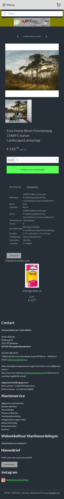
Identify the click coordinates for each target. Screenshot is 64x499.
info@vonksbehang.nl (18, 359)
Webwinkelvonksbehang (17, 479)
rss (58, 493)
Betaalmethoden (9, 406)
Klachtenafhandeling (10, 416)
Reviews (5, 429)
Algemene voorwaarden (12, 403)
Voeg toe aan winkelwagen (33, 169)
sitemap (52, 493)
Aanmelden (9, 464)
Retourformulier (9, 426)
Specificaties (32, 187)
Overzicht (13, 255)
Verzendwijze (7, 409)
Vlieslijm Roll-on (32, 290)
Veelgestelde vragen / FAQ (13, 419)
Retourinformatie (9, 423)
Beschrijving (15, 187)
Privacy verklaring (9, 413)
